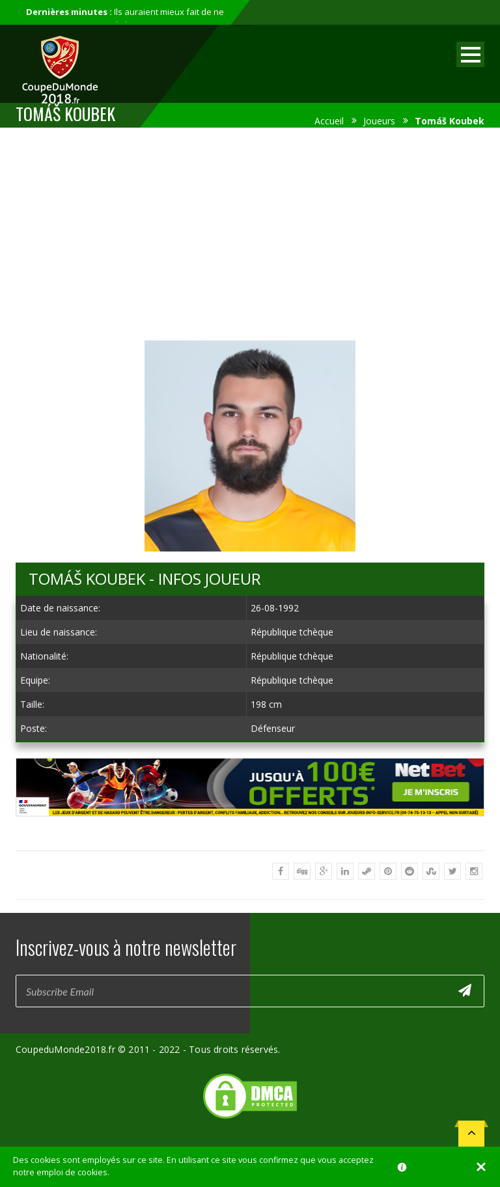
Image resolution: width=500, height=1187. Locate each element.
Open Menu (470, 54)
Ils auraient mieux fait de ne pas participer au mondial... (125, 18)
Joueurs (379, 121)
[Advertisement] (250, 232)
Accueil (329, 121)
